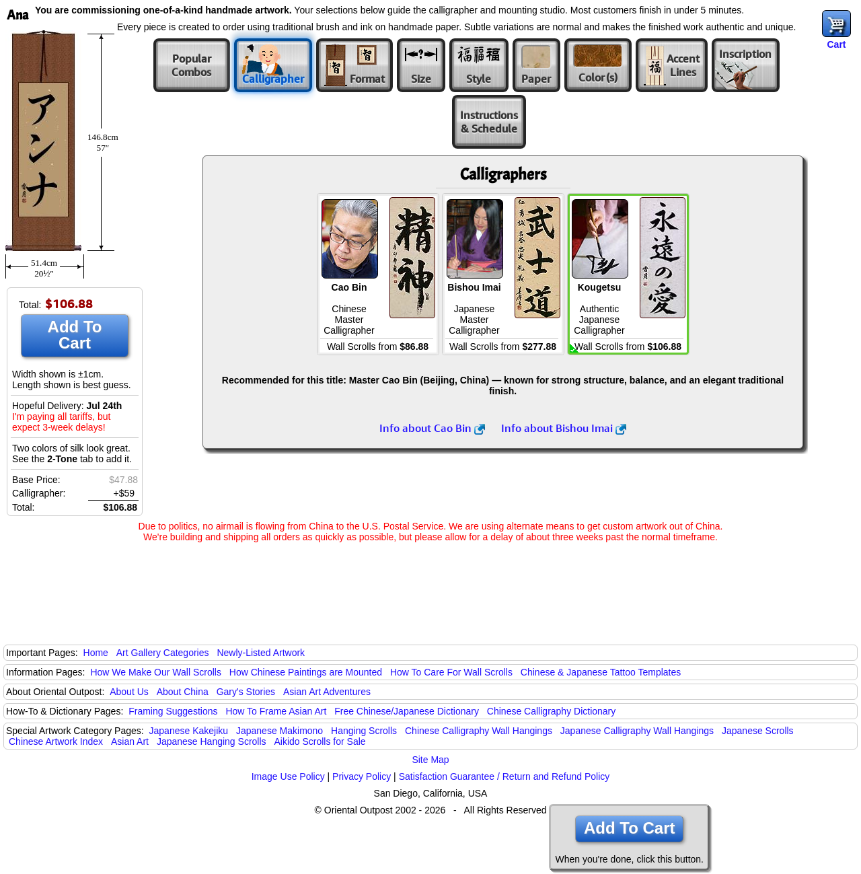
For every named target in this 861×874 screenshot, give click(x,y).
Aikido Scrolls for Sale (319, 741)
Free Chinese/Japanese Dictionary (406, 711)
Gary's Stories (246, 691)
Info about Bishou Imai (563, 428)
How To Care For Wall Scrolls (451, 672)
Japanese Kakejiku (189, 730)
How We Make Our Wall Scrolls (155, 672)
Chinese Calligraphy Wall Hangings (478, 730)
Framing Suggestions (172, 711)
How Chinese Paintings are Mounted (305, 672)
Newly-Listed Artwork (261, 652)
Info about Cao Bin (432, 428)
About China (183, 691)
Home (95, 652)
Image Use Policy (288, 776)
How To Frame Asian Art (275, 711)
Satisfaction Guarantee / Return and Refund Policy (504, 776)
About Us (129, 691)
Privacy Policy (361, 776)
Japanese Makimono (279, 730)
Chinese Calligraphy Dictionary (551, 711)
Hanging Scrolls (364, 730)
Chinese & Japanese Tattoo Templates (601, 672)
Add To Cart (75, 335)
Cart (836, 44)
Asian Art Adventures (327, 691)
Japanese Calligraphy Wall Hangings (637, 730)
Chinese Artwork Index (56, 741)
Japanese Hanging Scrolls (211, 741)
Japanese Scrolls (758, 730)
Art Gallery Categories (162, 652)
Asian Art (130, 741)
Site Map (430, 759)
